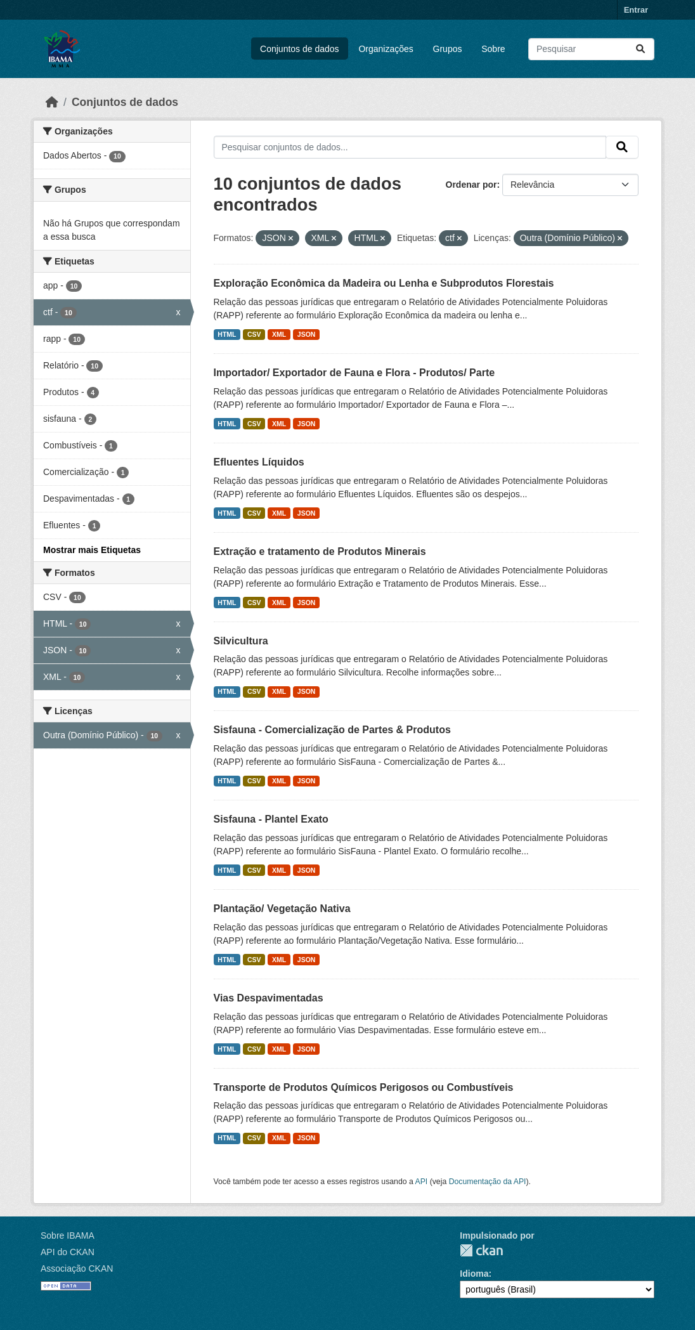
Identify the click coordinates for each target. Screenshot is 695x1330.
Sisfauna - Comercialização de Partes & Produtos (332, 729)
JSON (306, 334)
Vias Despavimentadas (268, 998)
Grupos (447, 49)
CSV (254, 334)
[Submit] (640, 49)
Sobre (493, 49)
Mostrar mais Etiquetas (92, 550)
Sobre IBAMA (67, 1235)
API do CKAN (67, 1252)
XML (279, 334)
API (421, 1181)
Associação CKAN (77, 1268)
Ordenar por (471, 184)
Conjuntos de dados (299, 49)
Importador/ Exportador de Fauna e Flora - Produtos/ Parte (354, 372)
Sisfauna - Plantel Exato (271, 819)
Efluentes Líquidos (259, 462)
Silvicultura (241, 641)
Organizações (385, 49)
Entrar (636, 10)
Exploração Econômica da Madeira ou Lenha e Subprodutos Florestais (384, 283)
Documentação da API (487, 1181)
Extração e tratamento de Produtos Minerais (320, 551)
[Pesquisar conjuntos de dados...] (591, 49)
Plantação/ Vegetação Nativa (282, 908)
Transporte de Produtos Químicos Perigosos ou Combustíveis (364, 1087)
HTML (227, 334)
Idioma (474, 1273)
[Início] (52, 102)
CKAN (481, 1250)
